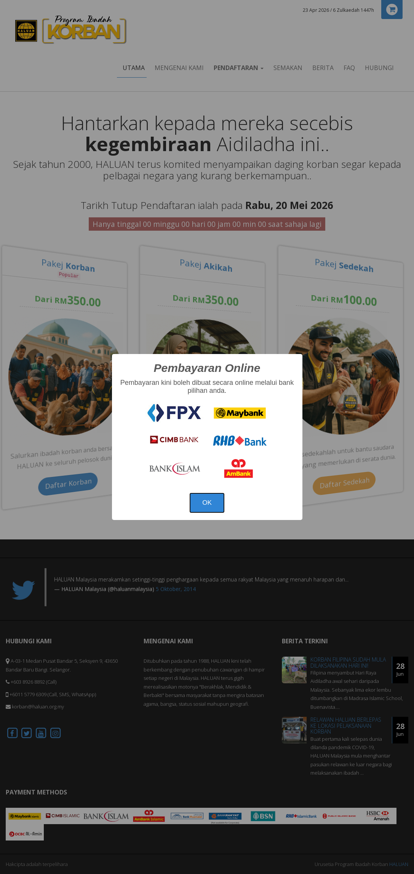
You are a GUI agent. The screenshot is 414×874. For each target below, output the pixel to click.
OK (207, 502)
